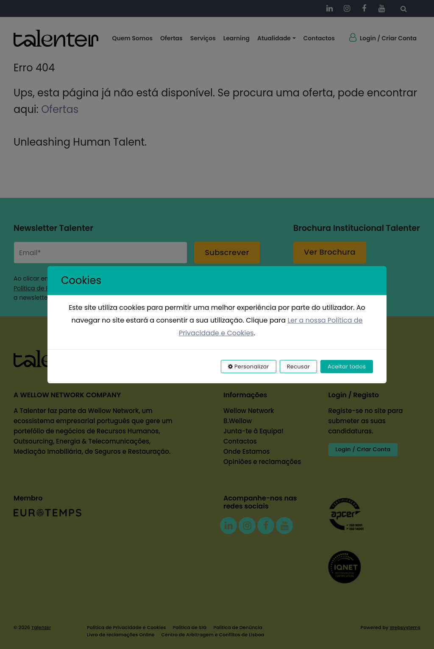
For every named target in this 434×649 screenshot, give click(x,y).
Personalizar (248, 366)
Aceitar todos (347, 366)
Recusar (298, 366)
